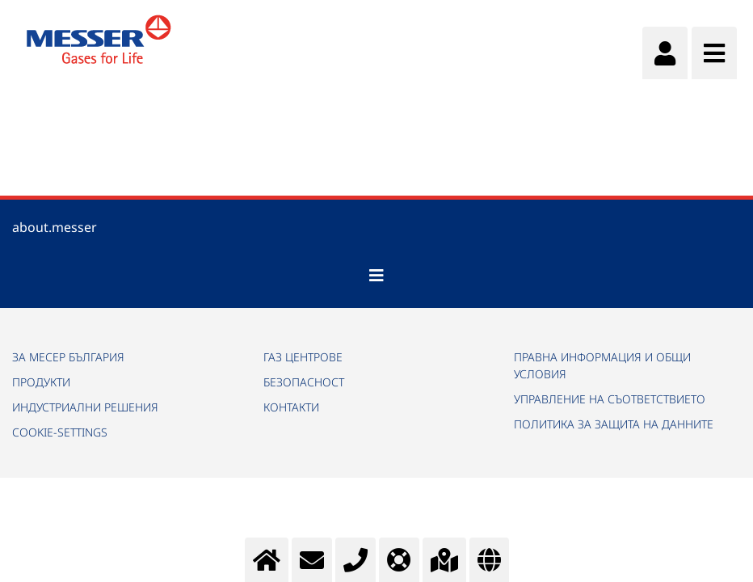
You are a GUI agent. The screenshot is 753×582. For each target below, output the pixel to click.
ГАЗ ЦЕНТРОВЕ (303, 357)
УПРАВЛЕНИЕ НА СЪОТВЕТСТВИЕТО (609, 399)
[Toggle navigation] (376, 276)
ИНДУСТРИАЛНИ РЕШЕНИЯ (85, 407)
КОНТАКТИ (291, 407)
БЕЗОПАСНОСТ (303, 382)
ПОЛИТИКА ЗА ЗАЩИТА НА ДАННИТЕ (613, 424)
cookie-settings (59, 432)
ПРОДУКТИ (41, 382)
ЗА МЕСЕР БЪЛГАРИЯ (68, 357)
